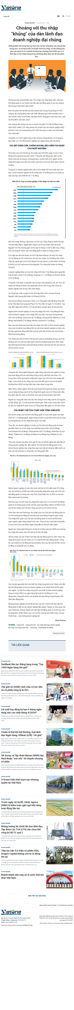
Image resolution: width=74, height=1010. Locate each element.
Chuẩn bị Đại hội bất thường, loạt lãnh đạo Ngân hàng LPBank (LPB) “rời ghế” (21, 734)
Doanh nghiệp (30, 23)
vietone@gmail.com (11, 922)
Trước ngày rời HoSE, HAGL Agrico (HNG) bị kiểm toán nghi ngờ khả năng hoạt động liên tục (21, 805)
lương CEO (20, 625)
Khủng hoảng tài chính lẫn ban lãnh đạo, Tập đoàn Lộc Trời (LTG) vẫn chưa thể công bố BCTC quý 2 (22, 829)
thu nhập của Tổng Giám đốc (18, 628)
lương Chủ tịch (31, 625)
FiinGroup (33, 628)
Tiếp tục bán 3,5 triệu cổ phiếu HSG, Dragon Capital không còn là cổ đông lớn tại (20, 853)
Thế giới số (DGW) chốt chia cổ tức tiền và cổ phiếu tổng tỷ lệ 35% (21, 688)
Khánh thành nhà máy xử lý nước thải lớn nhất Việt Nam (22, 876)
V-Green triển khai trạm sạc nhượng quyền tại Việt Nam (20, 781)
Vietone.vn (51, 923)
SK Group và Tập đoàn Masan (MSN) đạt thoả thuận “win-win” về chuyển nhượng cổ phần (22, 758)
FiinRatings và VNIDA (45, 628)
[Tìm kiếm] (63, 16)
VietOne (11, 8)
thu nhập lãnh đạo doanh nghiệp (48, 625)
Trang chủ (6, 16)
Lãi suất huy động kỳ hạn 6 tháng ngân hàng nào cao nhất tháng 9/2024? (21, 711)
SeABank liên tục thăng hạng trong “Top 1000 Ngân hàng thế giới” (22, 666)
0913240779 (22, 920)
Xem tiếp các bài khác (37, 896)
